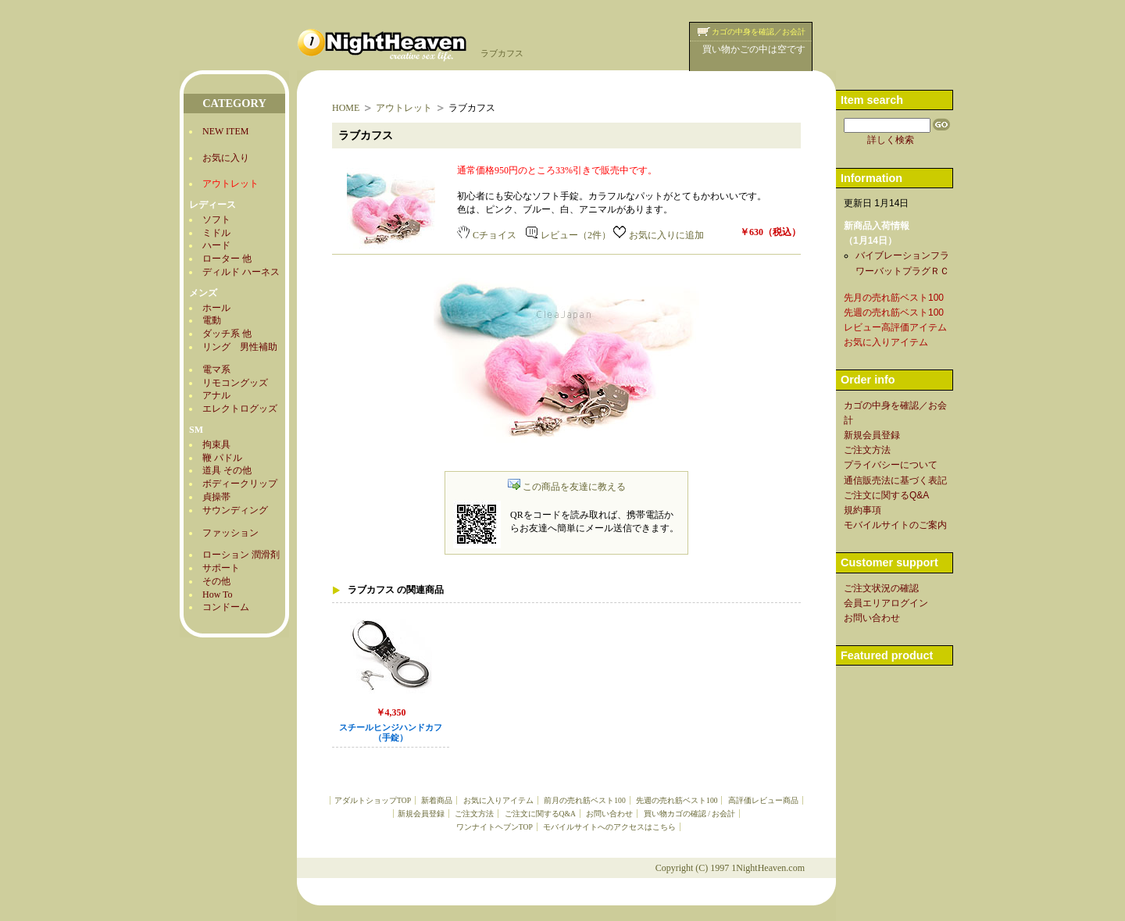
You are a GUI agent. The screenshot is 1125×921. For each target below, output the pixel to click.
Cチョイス (486, 235)
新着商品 (436, 800)
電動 (211, 320)
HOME (345, 107)
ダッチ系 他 (227, 333)
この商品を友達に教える (567, 486)
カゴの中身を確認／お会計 (758, 31)
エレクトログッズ (239, 408)
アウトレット (404, 107)
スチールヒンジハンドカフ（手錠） (390, 732)
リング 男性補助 (239, 346)
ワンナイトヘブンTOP (494, 827)
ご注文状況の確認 (881, 588)
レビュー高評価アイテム (895, 327)
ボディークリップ (239, 483)
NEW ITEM (225, 131)
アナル (216, 395)
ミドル (216, 232)
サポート (221, 567)
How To (217, 594)
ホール (216, 307)
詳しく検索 (890, 139)
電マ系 (216, 369)
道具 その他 (227, 470)
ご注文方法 (474, 813)
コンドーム (225, 607)
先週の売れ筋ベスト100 (676, 800)
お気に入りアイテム (498, 800)
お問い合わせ (609, 813)
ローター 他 (227, 258)
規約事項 (862, 510)
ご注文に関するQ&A (540, 813)
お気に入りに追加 (658, 235)
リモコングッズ (235, 382)
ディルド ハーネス (241, 271)
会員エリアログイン (886, 603)
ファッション (230, 532)
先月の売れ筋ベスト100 (894, 297)
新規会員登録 (421, 813)
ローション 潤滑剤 (241, 554)
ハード (216, 245)
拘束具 (216, 444)
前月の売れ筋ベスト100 (584, 800)
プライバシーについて (891, 464)
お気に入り (225, 157)
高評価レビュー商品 (763, 800)
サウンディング (235, 510)
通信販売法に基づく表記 (895, 480)
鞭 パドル (222, 457)
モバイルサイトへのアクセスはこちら (609, 827)
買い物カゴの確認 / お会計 (689, 813)
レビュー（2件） (568, 235)
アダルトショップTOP (372, 800)
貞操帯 (216, 496)
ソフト (216, 219)
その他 (216, 581)
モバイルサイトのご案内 (895, 524)
